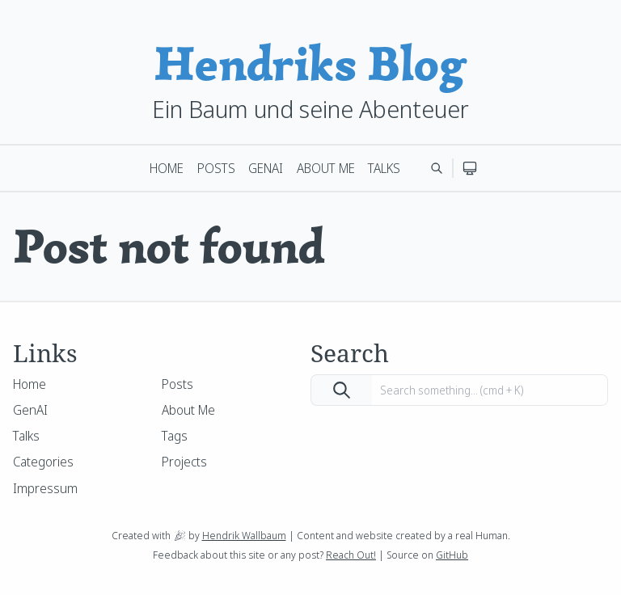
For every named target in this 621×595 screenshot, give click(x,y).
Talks (384, 168)
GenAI (265, 168)
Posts (216, 168)
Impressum (45, 488)
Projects (184, 462)
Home (167, 168)
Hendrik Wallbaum (244, 535)
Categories (43, 462)
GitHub (452, 554)
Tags (175, 436)
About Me (326, 168)
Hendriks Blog (310, 63)
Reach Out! (351, 554)
